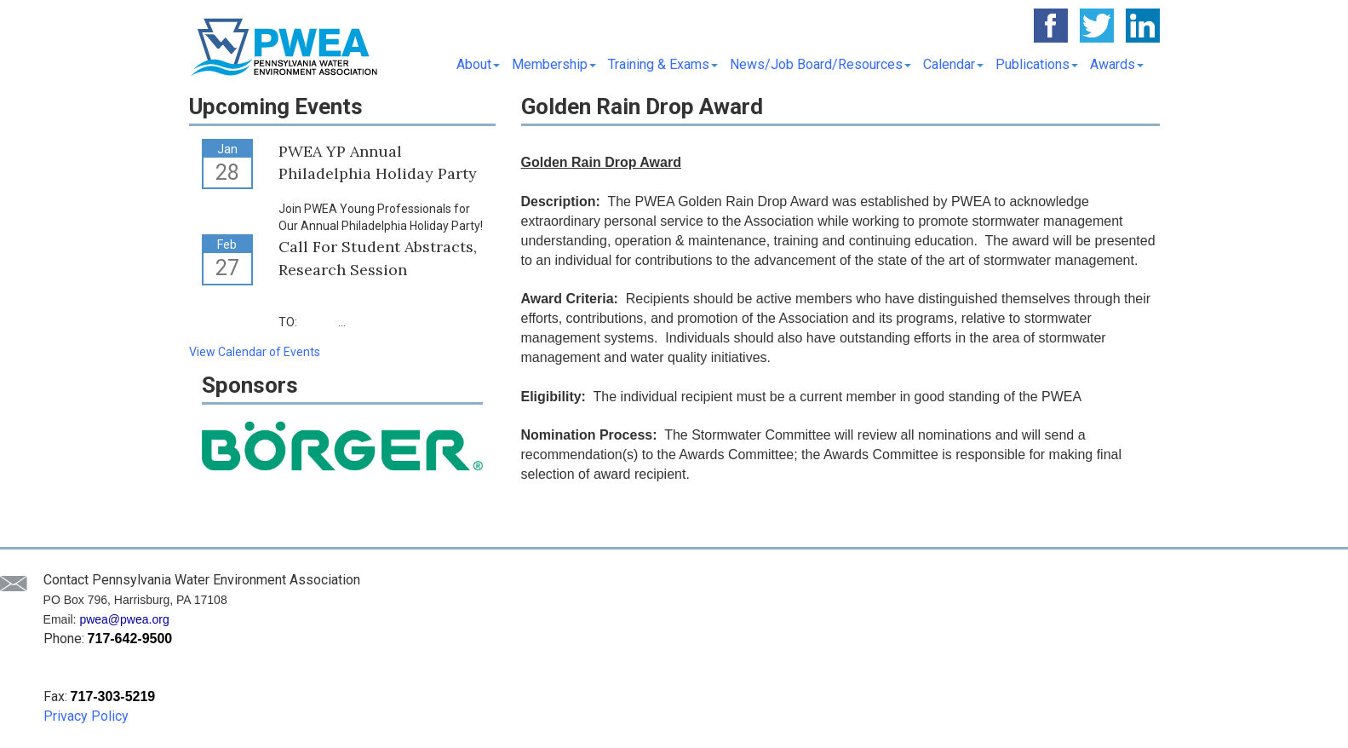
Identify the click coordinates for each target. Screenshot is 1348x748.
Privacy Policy (86, 716)
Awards (1117, 64)
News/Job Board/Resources (820, 64)
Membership (554, 64)
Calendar (953, 64)
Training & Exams (663, 64)
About (478, 64)
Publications (1036, 64)
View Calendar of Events (254, 352)
